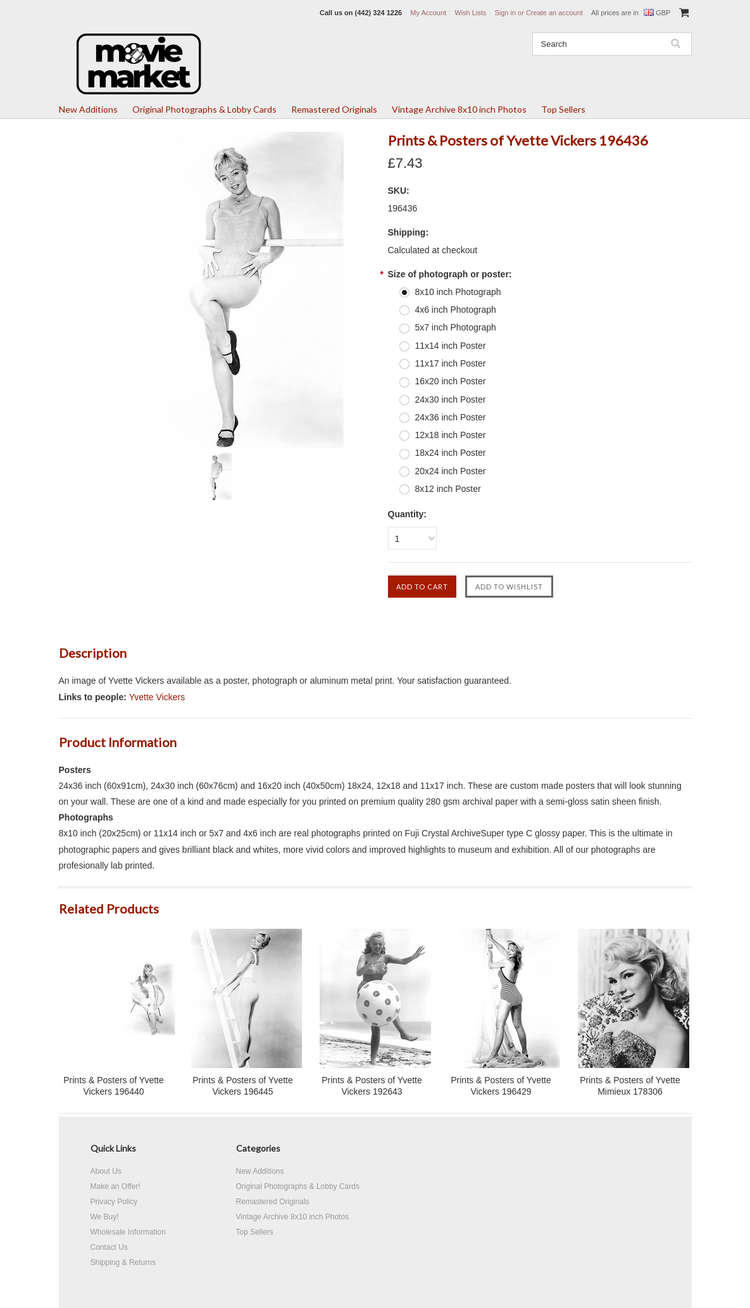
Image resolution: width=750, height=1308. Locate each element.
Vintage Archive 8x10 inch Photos (459, 109)
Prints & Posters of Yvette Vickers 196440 (113, 1086)
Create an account (554, 12)
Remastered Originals (334, 109)
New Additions (88, 109)
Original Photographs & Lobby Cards (204, 109)
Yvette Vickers (157, 697)
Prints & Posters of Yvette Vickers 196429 (501, 1086)
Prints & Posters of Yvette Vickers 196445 (242, 1086)
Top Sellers (563, 109)
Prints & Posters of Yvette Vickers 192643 (372, 1086)
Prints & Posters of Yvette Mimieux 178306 (630, 1086)
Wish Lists (470, 12)
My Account (428, 12)
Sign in (505, 12)
